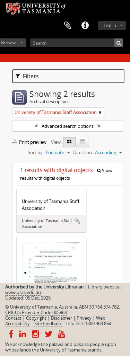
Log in (110, 25)
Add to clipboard (77, 221)
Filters (27, 76)
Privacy (84, 318)
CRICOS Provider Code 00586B (36, 312)
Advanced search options (68, 126)
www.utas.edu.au (23, 292)
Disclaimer (61, 318)
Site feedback (48, 323)
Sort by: (36, 152)
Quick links (85, 25)
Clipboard (67, 25)
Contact (13, 318)
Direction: (83, 152)
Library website (104, 287)
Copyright (36, 318)
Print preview (29, 142)
